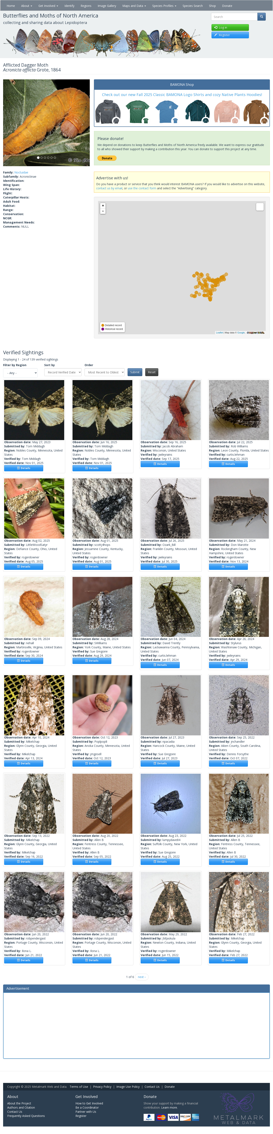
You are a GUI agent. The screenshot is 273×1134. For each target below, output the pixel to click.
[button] (9, 122)
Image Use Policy (128, 1087)
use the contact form (142, 188)
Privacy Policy (102, 1087)
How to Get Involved (89, 1103)
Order (89, 365)
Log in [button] (220, 27)
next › (141, 977)
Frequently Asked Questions (26, 1116)
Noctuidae (21, 172)
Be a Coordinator (87, 1107)
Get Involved (48, 6)
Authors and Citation (21, 1107)
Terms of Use (79, 1087)
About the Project (19, 1103)
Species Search (193, 6)
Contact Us (152, 1087)
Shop (212, 6)
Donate (227, 6)
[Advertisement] (136, 1025)
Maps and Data (134, 6)
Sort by (49, 365)
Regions (86, 6)
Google (241, 332)
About (26, 6)
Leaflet (219, 332)
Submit (135, 372)
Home (11, 6)
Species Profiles (164, 6)
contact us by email (109, 188)
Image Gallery (107, 6)
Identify (69, 6)
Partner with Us (85, 1112)
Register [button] (222, 35)
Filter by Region (14, 365)
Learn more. (169, 1107)
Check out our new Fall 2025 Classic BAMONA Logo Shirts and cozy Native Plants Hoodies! (182, 94)
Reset (152, 372)
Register (80, 1116)
